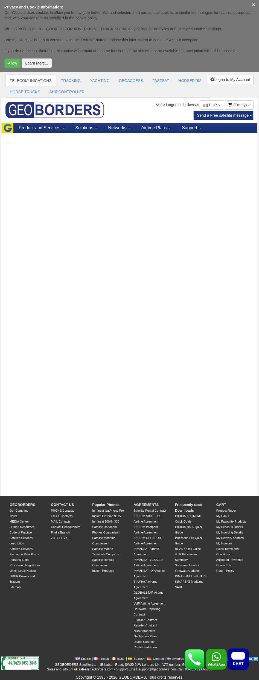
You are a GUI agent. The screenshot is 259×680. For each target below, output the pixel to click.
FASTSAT (160, 80)
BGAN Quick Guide (188, 548)
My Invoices (224, 543)
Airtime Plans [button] (156, 127)
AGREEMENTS (146, 505)
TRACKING (71, 80)
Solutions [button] (86, 127)
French (101, 658)
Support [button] (191, 127)
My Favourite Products (231, 521)
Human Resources (22, 527)
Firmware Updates (187, 570)
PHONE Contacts (62, 510)
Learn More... (36, 63)
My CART (222, 516)
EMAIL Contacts (61, 516)
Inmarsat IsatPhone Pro (108, 510)
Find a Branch (60, 532)
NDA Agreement (144, 630)
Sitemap (15, 587)
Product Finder (226, 510)
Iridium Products (103, 570)
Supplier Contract (145, 620)
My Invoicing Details (229, 532)
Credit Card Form (145, 647)
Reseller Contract (145, 625)
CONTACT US (62, 505)
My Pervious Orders (229, 527)
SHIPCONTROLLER (67, 92)
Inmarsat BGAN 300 (105, 521)
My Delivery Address (230, 538)
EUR (211, 105)
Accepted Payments (229, 559)
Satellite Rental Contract (149, 510)
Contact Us (223, 565)
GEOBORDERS (22, 505)
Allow (12, 63)
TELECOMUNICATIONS (31, 80)
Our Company (19, 510)
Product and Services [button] (42, 127)
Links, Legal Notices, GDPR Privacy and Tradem (23, 576)
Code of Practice (21, 532)
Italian (118, 658)
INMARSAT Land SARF (191, 576)
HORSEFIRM (189, 80)
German (155, 658)
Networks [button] (119, 127)
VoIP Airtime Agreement (149, 603)
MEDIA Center (19, 521)
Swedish (175, 658)
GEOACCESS (131, 80)
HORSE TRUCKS (25, 92)
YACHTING (99, 80)
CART (221, 505)
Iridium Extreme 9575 (106, 516)
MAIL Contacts (61, 521)
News (13, 516)
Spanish (136, 658)
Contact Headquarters (65, 527)
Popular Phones (105, 505)
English (83, 658)
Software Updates (187, 565)
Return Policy (225, 570)
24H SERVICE (60, 538)
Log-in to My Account (230, 79)
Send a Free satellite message (224, 115)
